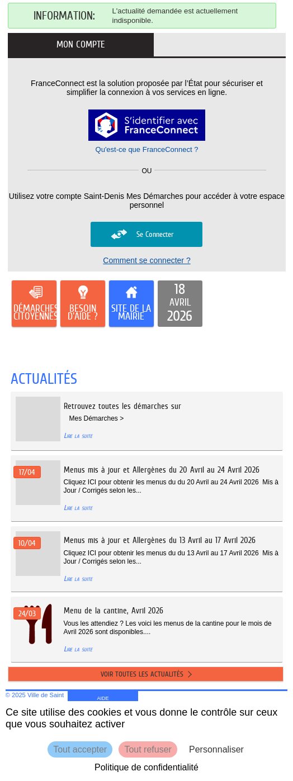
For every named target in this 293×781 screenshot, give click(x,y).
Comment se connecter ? (146, 260)
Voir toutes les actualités (142, 674)
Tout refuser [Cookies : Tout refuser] (147, 749)
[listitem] (180, 303)
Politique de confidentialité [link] (146, 767)
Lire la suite (78, 435)
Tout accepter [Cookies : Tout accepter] (80, 749)
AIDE (103, 698)
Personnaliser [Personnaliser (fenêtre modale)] (216, 749)
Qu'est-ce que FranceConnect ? (147, 149)
